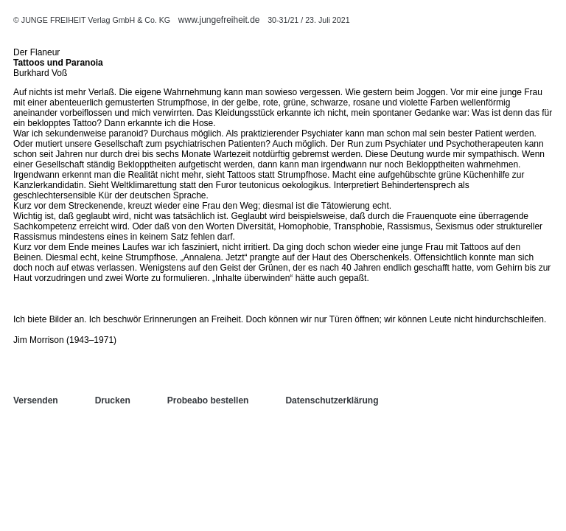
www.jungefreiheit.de (219, 20)
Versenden (35, 400)
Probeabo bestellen (208, 400)
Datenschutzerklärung (331, 400)
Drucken (112, 400)
